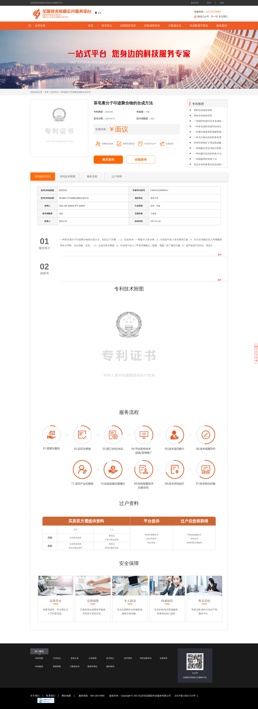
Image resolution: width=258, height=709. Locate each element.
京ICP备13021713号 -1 (186, 695)
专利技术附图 (67, 176)
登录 (209, 3)
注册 (222, 3)
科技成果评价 (152, 25)
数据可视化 (92, 666)
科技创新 (39, 658)
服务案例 (221, 25)
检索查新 (57, 666)
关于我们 (34, 695)
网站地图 (66, 695)
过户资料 (117, 176)
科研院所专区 (128, 25)
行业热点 (57, 658)
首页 (90, 25)
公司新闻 (92, 658)
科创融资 (39, 666)
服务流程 (92, 176)
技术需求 (128, 658)
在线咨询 (141, 159)
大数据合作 (174, 25)
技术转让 (107, 25)
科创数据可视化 (199, 25)
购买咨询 (108, 159)
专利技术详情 (43, 176)
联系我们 (50, 695)
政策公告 (75, 658)
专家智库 (164, 658)
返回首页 (195, 3)
